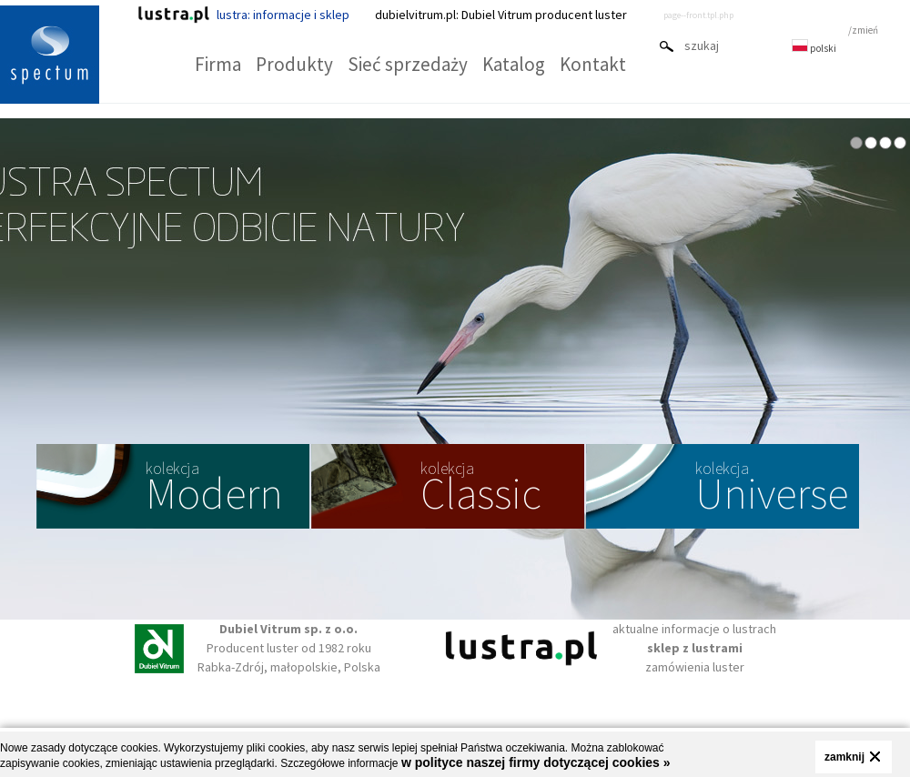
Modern (214, 489)
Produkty (294, 64)
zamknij (844, 757)
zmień (865, 30)
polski (814, 48)
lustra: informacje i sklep (243, 14)
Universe (771, 489)
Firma (218, 64)
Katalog (513, 64)
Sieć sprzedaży (408, 64)
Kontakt (593, 64)
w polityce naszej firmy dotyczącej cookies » (536, 762)
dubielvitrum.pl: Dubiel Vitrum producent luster (501, 14)
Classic (480, 489)
